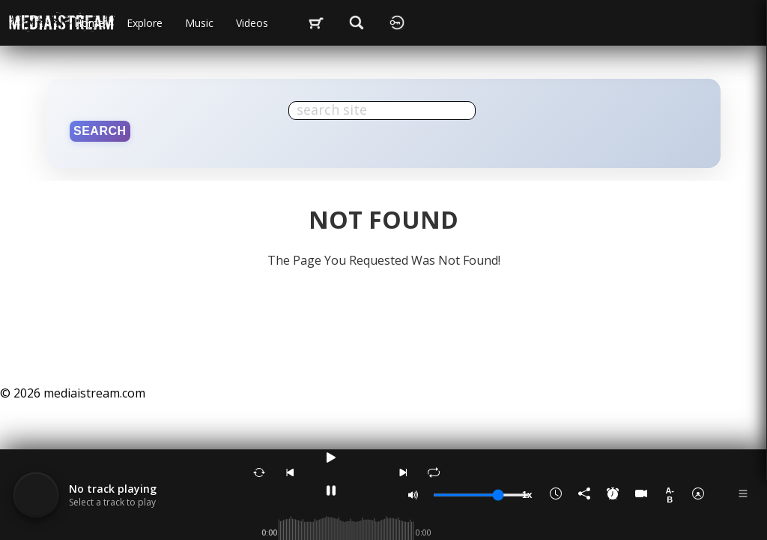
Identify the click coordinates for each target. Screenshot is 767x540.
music (199, 23)
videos (252, 23)
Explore (145, 23)
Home (89, 23)
